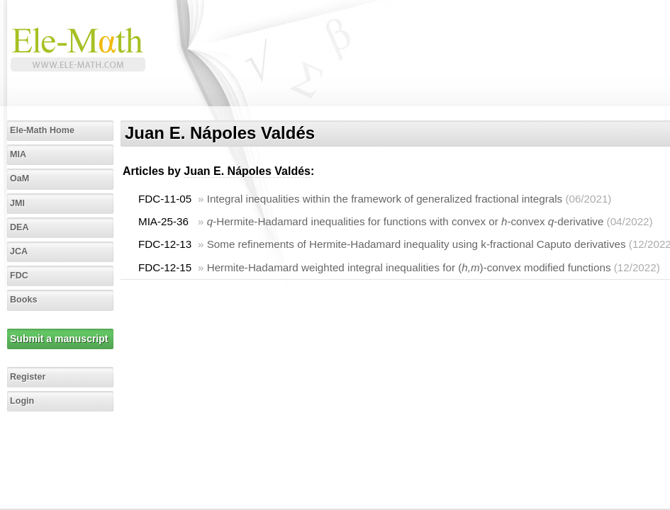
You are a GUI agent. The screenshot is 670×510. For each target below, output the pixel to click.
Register (27, 377)
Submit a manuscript (59, 338)
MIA (18, 154)
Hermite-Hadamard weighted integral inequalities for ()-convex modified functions (409, 267)
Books (24, 300)
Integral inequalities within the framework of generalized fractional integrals (384, 199)
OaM (19, 178)
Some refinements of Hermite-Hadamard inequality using (416, 244)
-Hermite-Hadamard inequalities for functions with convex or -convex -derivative (405, 221)
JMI (17, 203)
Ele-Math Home (42, 130)
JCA (19, 251)
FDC (19, 275)
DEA (19, 227)
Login (22, 401)
